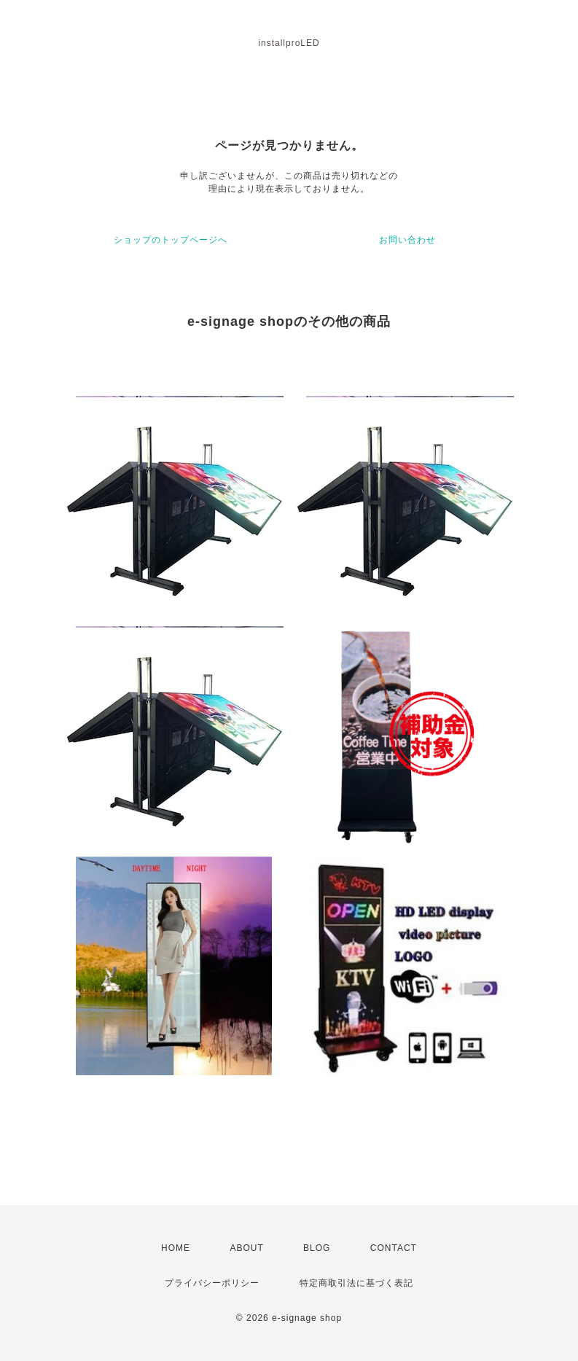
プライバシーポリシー (212, 1283)
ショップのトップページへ (170, 240)
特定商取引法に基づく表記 (356, 1283)
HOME (175, 1248)
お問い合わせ (407, 240)
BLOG (316, 1248)
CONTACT (393, 1248)
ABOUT (246, 1248)
